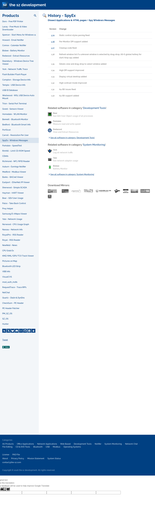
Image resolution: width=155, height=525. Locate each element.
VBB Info (6, 271)
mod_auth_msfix (9, 282)
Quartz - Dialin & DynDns (13, 298)
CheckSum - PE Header (13, 303)
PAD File (16, 454)
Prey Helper (7, 208)
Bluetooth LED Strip (11, 266)
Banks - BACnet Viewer (12, 177)
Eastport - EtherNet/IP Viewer (16, 182)
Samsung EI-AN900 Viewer (14, 214)
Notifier (98, 444)
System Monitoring (94, 144)
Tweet (5, 340)
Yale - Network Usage (12, 219)
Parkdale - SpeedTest (12, 145)
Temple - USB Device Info (13, 85)
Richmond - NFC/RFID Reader (16, 161)
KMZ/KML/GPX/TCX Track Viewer (18, 256)
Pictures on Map (9, 261)
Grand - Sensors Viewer (12, 109)
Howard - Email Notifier (13, 40)
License (5, 454)
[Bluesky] (13, 331)
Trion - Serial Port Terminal (14, 103)
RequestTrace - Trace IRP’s (14, 287)
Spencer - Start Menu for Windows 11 (19, 35)
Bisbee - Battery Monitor (13, 50)
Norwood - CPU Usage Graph (15, 224)
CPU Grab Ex (8, 250)
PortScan (6, 130)
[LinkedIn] (29, 331)
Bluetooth (38, 447)
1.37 (52, 48)
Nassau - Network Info (12, 229)
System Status (54, 458)
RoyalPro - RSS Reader (12, 235)
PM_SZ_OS (7, 313)
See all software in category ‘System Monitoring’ (71, 174)
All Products (8, 444)
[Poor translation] (7, 489)
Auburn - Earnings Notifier (14, 166)
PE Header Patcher (10, 308)
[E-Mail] (21, 331)
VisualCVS (7, 277)
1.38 (53, 41)
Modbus (56, 447)
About (5, 458)
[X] (8, 331)
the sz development (27, 5)
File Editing (7, 447)
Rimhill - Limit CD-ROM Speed (16, 151)
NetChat (6, 292)
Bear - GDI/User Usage (12, 198)
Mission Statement (35, 458)
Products (10, 15)
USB (48, 447)
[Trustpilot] (33, 331)
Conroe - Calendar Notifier (14, 45)
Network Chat (131, 444)
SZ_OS (5, 319)
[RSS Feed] (4, 331)
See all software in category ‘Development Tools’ (71, 138)
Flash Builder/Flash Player (14, 74)
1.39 (52, 35)
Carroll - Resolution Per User (15, 135)
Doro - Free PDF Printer (12, 21)
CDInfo (5, 156)
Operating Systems (72, 447)
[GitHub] (25, 331)
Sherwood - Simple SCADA (14, 187)
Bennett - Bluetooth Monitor (15, 119)
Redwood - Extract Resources (16, 56)
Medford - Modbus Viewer (14, 172)
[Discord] (17, 331)
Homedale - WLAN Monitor (14, 114)
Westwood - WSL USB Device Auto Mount (18, 97)
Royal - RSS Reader (11, 240)
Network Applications (47, 444)
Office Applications (25, 444)
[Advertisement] (19, 395)
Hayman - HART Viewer (13, 193)
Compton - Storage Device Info (16, 80)
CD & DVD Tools (23, 447)
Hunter (5, 324)
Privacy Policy (17, 458)
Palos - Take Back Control (14, 203)
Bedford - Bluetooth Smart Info (16, 124)
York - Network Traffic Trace (15, 69)
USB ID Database (10, 90)
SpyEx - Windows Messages (15, 140)
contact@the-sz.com (11, 462)
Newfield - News (9, 245)
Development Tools (94, 107)
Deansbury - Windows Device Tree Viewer (18, 62)
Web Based (65, 444)
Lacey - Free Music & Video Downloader (14, 28)
